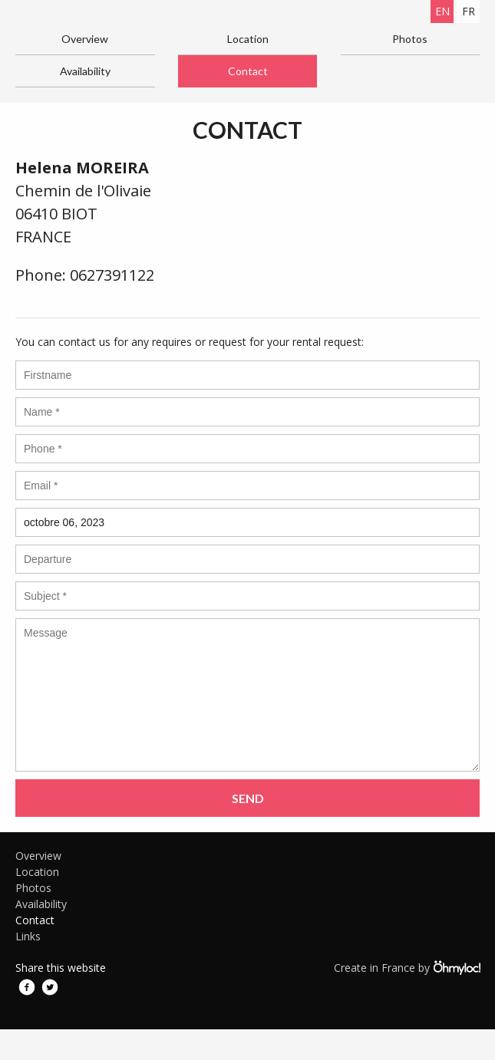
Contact (248, 70)
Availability (85, 70)
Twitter (49, 987)
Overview (84, 38)
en (442, 11)
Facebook (26, 987)
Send (248, 798)
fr (468, 11)
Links (28, 936)
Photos (409, 38)
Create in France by (407, 967)
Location (248, 38)
